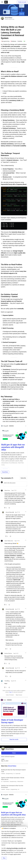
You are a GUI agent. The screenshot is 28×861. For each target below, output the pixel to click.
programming (5, 41)
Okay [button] (4, 858)
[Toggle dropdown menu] (26, 426)
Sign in (10, 692)
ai (24, 41)
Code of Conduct (10, 695)
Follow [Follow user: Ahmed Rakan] (14, 753)
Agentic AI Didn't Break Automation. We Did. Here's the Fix (14, 779)
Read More (5, 472)
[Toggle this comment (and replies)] (2, 493)
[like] (5, 508)
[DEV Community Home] (6, 2)
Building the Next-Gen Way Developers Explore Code (14, 771)
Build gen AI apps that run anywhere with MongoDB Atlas (13, 447)
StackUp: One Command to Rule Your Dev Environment (14, 787)
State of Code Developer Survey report (12, 721)
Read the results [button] (14, 739)
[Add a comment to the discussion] (15, 483)
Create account (22, 2)
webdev (19, 41)
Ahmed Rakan (8, 17)
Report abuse (19, 695)
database (13, 41)
